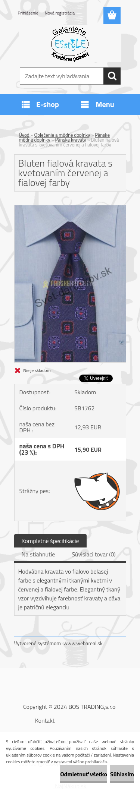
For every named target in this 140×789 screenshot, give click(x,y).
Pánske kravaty (70, 139)
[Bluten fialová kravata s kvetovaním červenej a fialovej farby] (70, 208)
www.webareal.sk (83, 643)
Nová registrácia (60, 12)
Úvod (24, 135)
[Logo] (70, 43)
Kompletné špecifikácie (50, 540)
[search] (112, 76)
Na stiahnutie (38, 554)
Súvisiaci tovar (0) (93, 554)
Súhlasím (122, 774)
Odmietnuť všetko (83, 774)
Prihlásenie (28, 12)
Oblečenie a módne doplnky (62, 135)
